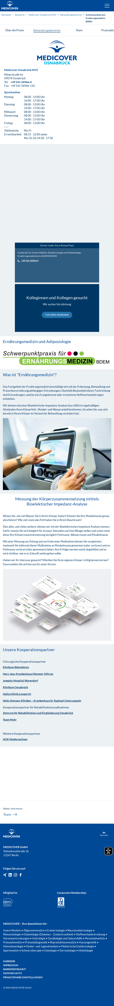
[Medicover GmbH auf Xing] (5, 875)
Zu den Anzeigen (58, 314)
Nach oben (104, 835)
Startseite (6, 14)
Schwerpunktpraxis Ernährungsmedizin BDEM (95, 18)
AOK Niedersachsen (15, 739)
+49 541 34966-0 (21, 83)
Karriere (9, 961)
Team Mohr (10, 719)
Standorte (20, 14)
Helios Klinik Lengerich (17, 694)
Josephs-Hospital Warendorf (20, 680)
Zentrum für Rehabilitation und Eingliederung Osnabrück (38, 713)
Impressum (10, 965)
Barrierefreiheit (14, 969)
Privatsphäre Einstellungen (23, 977)
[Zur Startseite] (9, 5)
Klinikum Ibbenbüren (16, 667)
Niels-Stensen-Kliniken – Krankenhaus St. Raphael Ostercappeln (42, 700)
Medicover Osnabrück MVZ (42, 14)
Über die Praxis (14, 30)
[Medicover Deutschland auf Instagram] (15, 875)
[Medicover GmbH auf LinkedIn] (10, 875)
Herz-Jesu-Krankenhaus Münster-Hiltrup (28, 674)
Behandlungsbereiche (71, 14)
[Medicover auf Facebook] (20, 875)
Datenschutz (12, 973)
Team (79, 30)
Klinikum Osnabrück (15, 687)
